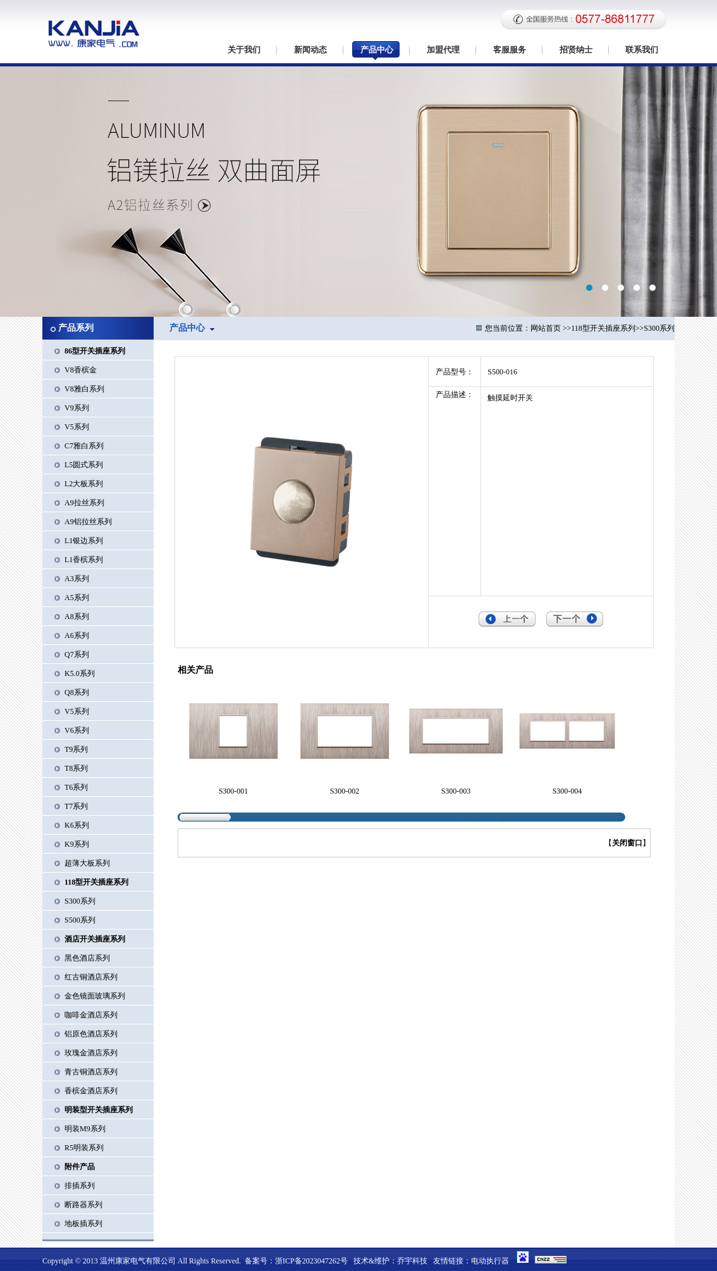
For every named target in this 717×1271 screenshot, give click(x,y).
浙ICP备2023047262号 (311, 1260)
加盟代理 (443, 49)
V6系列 (76, 730)
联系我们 (641, 49)
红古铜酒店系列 (91, 977)
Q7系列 (76, 654)
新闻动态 (310, 49)
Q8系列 (76, 692)
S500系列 (79, 920)
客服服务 (509, 49)
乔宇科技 (412, 1260)
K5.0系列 (79, 673)
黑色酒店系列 (87, 958)
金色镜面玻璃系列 (94, 996)
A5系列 (76, 597)
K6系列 (76, 825)
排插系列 (79, 1185)
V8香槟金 (80, 369)
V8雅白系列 (84, 388)
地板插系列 (83, 1223)
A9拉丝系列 (84, 502)
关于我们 (244, 49)
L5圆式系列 (83, 464)
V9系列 (76, 407)
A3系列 (76, 578)
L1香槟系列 (83, 559)
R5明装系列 (84, 1147)
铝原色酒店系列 (91, 1033)
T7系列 (76, 806)
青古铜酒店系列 (91, 1071)
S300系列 (79, 901)
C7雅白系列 (84, 445)
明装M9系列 (85, 1128)
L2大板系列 (83, 483)
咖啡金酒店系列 (91, 1014)
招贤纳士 (576, 49)
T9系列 (76, 749)
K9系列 (76, 844)
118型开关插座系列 (603, 328)
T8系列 (76, 768)
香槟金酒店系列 (91, 1090)
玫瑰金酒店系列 (91, 1052)
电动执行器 (490, 1260)
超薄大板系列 (87, 863)
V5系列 (76, 426)
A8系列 (76, 616)
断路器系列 (83, 1204)
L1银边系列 (83, 540)
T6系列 (76, 787)
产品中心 (376, 49)
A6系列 (76, 635)
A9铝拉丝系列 (88, 521)
